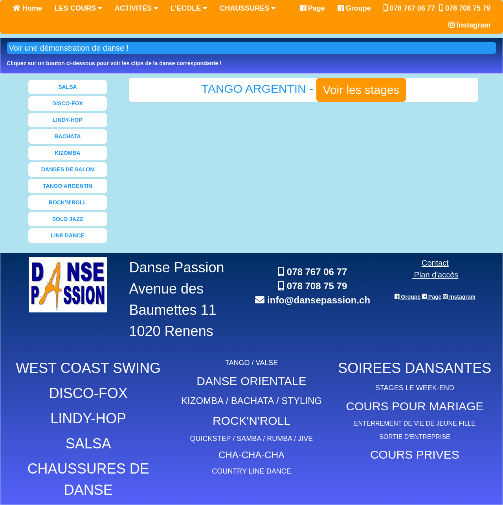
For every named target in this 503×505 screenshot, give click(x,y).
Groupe (354, 8)
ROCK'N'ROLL (67, 202)
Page (312, 8)
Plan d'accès (435, 274)
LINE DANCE (67, 235)
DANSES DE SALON (67, 169)
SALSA (67, 87)
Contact (435, 263)
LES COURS (78, 8)
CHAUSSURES (247, 8)
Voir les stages (361, 89)
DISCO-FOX (67, 103)
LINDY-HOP (68, 120)
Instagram (469, 25)
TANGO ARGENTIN (67, 186)
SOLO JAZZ (67, 219)
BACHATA (67, 136)
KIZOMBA (67, 153)
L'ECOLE (189, 8)
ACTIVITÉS (136, 8)
